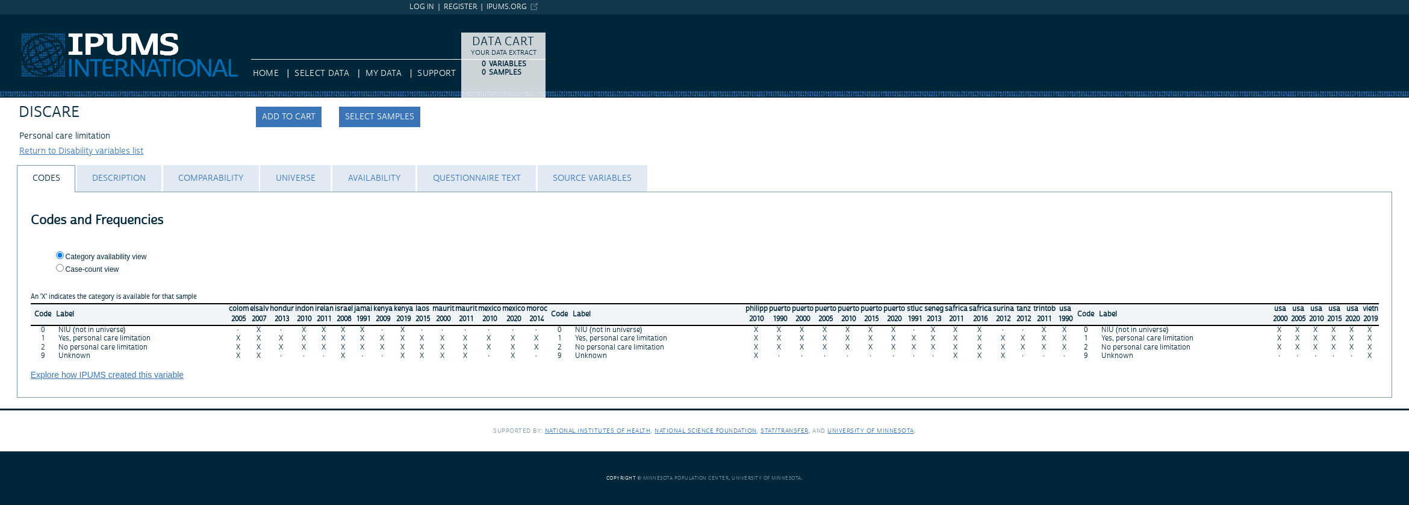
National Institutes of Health (598, 430)
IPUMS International (39, 19)
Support (436, 73)
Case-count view (92, 269)
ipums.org (507, 6)
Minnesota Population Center (686, 478)
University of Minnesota (870, 430)
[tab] (46, 178)
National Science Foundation (706, 430)
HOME (266, 73)
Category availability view (106, 256)
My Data (383, 73)
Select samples (379, 116)
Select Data (321, 73)
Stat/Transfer (784, 430)
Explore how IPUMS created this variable (107, 375)
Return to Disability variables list (81, 151)
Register (460, 6)
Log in (421, 6)
